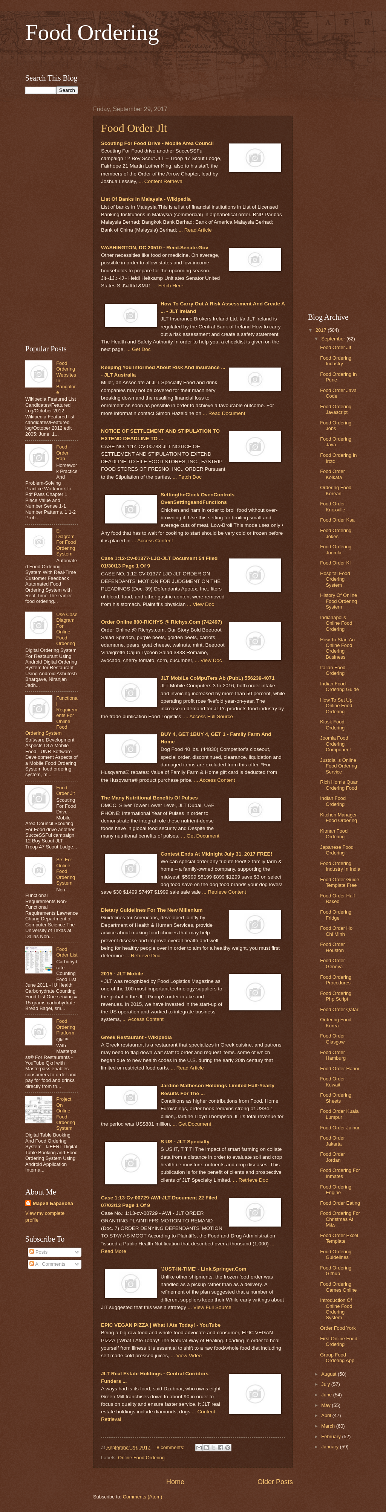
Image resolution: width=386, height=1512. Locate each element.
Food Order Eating (340, 1203)
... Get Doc (138, 349)
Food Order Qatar (339, 1009)
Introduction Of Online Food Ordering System (336, 1308)
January (330, 1446)
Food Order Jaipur (339, 1128)
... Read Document (224, 413)
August (329, 1374)
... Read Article (195, 230)
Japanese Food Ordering (337, 850)
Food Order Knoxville (332, 506)
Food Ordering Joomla (335, 549)
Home (175, 1482)
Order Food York (337, 1328)
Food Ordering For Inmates (340, 1173)
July (326, 1384)
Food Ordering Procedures (335, 980)
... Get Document (200, 836)
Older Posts (275, 1482)
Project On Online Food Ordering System (65, 1113)
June (327, 1395)
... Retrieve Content (224, 892)
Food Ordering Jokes (335, 533)
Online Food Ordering (141, 1457)
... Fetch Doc (187, 477)
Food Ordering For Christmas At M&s (340, 1219)
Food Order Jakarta (332, 1140)
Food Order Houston (332, 947)
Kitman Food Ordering (334, 833)
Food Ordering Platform (65, 1027)
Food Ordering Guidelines (335, 1254)
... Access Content (152, 540)
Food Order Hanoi (339, 1068)
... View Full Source (209, 1307)
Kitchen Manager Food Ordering (338, 817)
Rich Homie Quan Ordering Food (339, 784)
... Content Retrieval (161, 181)
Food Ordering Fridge (335, 914)
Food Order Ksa (337, 520)
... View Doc (200, 604)
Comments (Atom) (142, 1497)
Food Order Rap (62, 452)
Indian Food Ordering (333, 801)
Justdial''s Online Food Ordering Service (338, 766)
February (331, 1436)
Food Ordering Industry (335, 360)
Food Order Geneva (332, 963)
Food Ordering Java (335, 441)
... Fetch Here (168, 285)
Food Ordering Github (335, 1270)
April (326, 1415)
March (328, 1426)
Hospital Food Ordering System (335, 579)
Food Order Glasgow (332, 1038)
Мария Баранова (53, 1203)
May (326, 1405)
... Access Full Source (208, 716)
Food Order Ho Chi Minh (336, 931)
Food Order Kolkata (332, 474)
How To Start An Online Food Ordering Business (337, 648)
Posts (38, 1252)
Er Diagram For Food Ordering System (66, 542)
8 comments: (170, 1447)
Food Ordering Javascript (335, 409)
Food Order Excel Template (339, 1238)
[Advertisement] (193, 58)
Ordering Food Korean (335, 490)
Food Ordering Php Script (335, 996)
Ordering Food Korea (335, 1022)
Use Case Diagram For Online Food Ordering (67, 629)
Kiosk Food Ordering (332, 724)
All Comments (47, 1264)
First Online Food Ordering (338, 1341)
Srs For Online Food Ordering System (65, 871)
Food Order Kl (335, 563)
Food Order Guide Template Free (339, 882)
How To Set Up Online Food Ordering (336, 705)
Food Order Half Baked (337, 898)
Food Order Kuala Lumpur (339, 1114)
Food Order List (67, 952)
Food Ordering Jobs (335, 425)
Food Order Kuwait (332, 1081)
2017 (322, 330)
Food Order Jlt (134, 128)
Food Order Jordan (332, 1157)
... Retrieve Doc (142, 955)
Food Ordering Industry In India (340, 866)
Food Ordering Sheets (335, 1097)
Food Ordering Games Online (338, 1286)
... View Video (186, 1355)
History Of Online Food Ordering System (338, 601)
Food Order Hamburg (333, 1055)
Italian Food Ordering (332, 670)
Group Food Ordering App (337, 1357)
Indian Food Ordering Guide (339, 686)
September (333, 339)
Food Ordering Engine (335, 1189)
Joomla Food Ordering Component (335, 743)
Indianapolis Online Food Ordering (336, 623)
